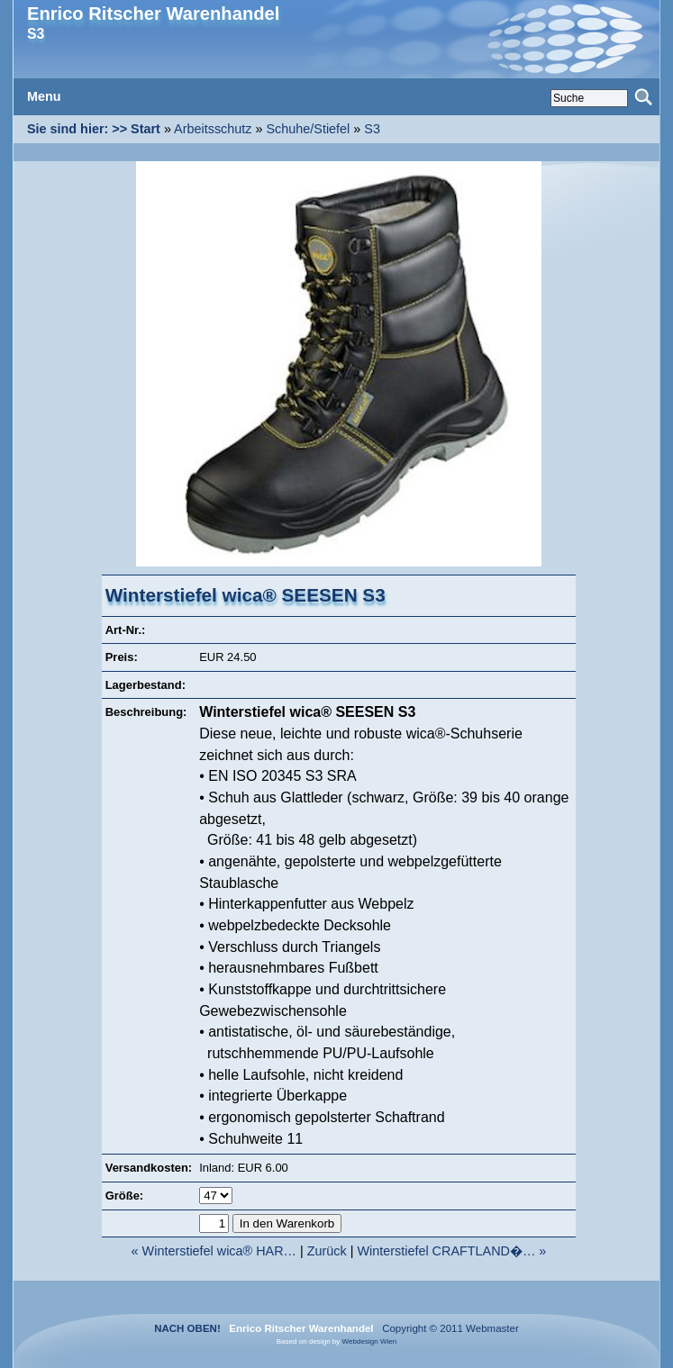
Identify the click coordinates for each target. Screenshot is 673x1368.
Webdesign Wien (369, 1341)
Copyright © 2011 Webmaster (448, 1328)
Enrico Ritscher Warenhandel (153, 13)
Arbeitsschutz (212, 129)
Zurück (327, 1251)
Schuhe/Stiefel (308, 129)
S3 (372, 129)
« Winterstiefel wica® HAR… (214, 1251)
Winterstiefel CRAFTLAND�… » (451, 1251)
